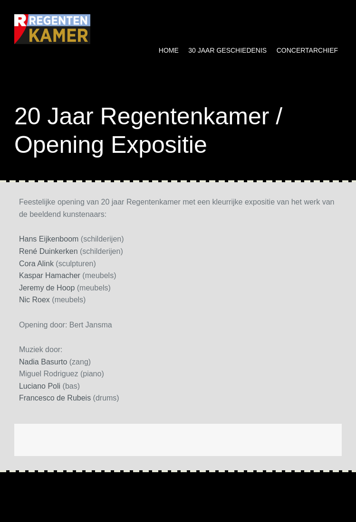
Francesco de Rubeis (55, 398)
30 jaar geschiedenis (227, 50)
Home (169, 50)
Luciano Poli (39, 386)
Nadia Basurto (43, 362)
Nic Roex (34, 300)
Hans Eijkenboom (48, 239)
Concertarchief (307, 50)
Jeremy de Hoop (47, 288)
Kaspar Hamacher (49, 275)
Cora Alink (36, 264)
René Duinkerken (48, 251)
